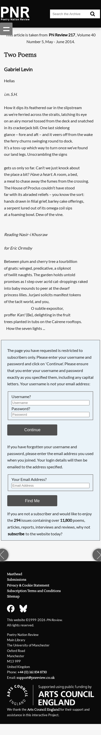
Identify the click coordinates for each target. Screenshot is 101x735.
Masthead (14, 574)
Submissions (16, 580)
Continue (32, 429)
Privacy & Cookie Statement (28, 585)
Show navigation (6, 29)
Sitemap (13, 597)
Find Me (32, 500)
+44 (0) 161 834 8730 (32, 672)
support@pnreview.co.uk (35, 678)
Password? (21, 408)
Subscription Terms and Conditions (34, 591)
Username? (21, 396)
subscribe (16, 533)
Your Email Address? (29, 479)
